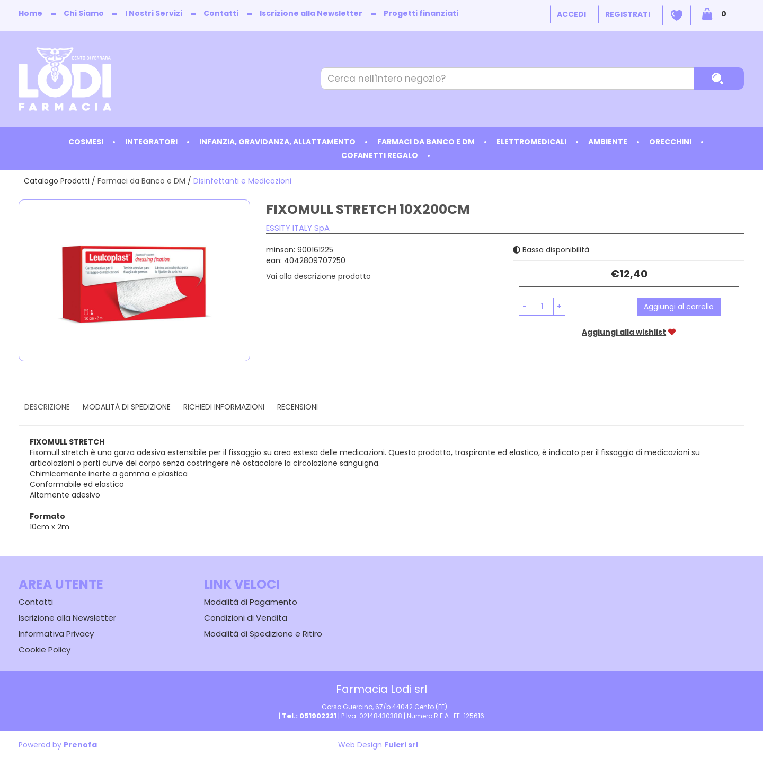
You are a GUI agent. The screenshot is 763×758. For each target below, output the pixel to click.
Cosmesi (85, 141)
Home (30, 13)
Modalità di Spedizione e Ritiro (263, 633)
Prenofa (80, 744)
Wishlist (676, 15)
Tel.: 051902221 (309, 716)
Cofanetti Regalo (379, 155)
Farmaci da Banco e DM (426, 141)
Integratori (151, 141)
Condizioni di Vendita (245, 617)
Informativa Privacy (56, 633)
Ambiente (607, 141)
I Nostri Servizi (153, 13)
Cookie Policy (44, 649)
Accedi (571, 14)
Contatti (220, 13)
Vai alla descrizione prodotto (318, 276)
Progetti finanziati (421, 13)
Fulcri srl (401, 744)
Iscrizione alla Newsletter (311, 13)
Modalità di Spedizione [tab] (127, 407)
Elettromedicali (531, 141)
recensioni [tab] (297, 407)
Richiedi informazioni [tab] (223, 407)
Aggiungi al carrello (679, 306)
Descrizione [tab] (47, 407)
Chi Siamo (84, 13)
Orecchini (670, 141)
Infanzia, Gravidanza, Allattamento (277, 141)
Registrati (627, 14)
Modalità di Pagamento (250, 601)
